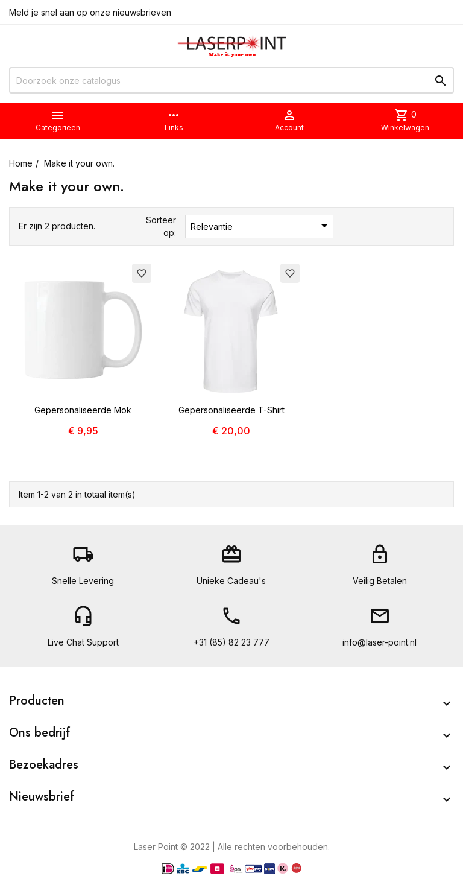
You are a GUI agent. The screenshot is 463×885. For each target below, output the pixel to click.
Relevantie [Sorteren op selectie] (261, 225)
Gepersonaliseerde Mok (82, 410)
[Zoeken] (231, 80)
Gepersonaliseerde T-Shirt (231, 410)
